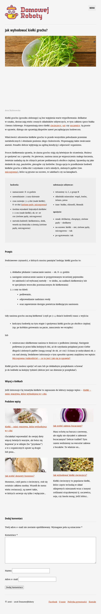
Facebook (53, 602)
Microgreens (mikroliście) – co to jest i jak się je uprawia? (41, 358)
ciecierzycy (55, 125)
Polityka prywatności (77, 602)
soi (63, 125)
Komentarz (11, 535)
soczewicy (75, 125)
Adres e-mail (11, 579)
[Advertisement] (50, 86)
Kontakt (92, 602)
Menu (92, 7)
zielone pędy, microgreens (34, 204)
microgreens (11, 172)
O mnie (62, 602)
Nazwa (8, 570)
